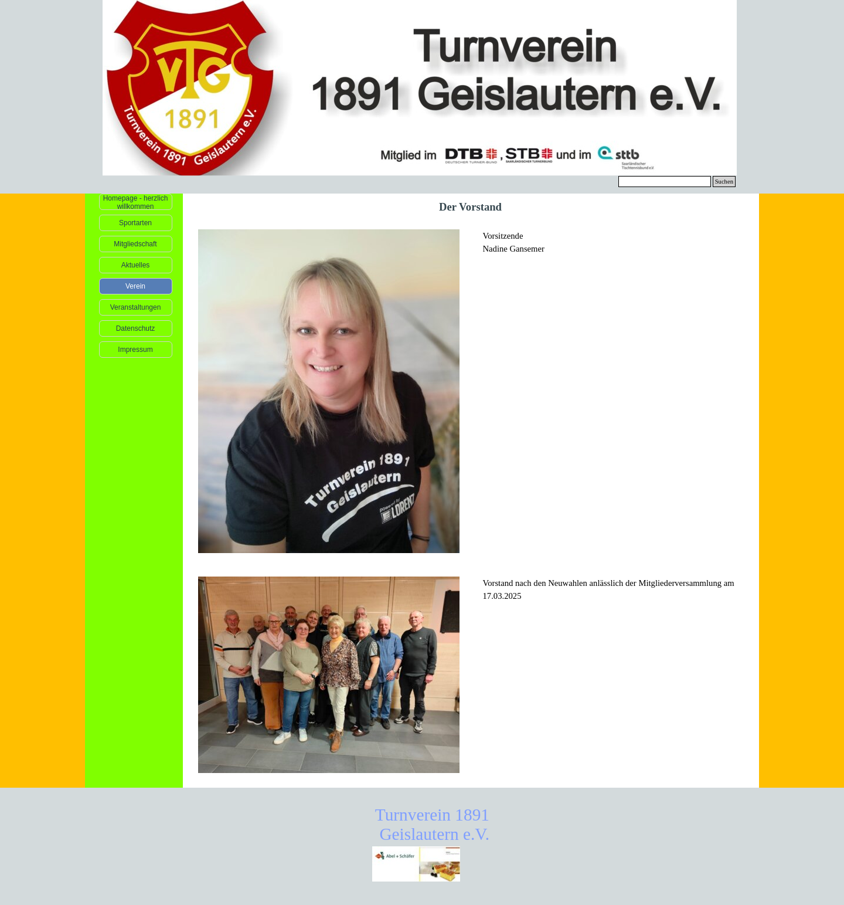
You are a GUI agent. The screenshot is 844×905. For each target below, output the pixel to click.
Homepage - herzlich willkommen (135, 202)
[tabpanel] (613, 248)
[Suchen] (664, 181)
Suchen (724, 181)
